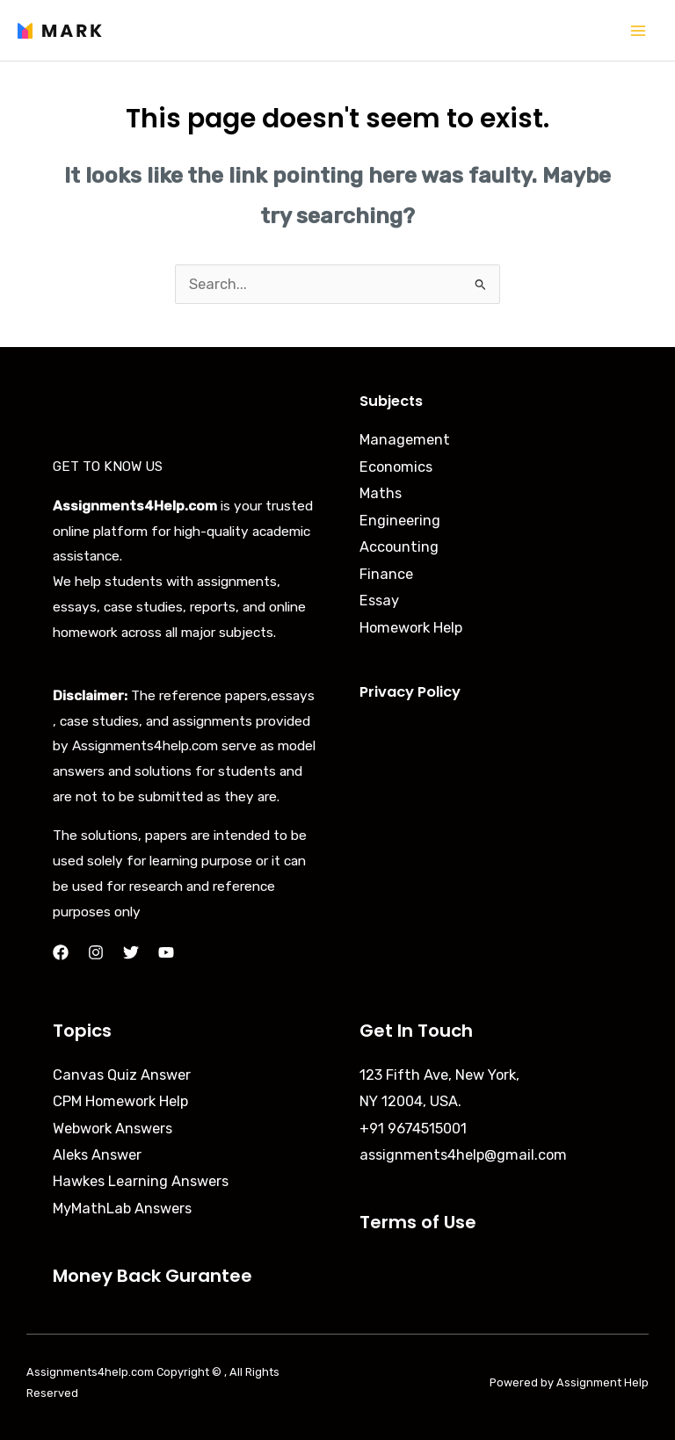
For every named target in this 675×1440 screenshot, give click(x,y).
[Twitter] (131, 952)
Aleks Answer (97, 1155)
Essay (379, 600)
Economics (395, 467)
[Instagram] (96, 952)
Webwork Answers (112, 1128)
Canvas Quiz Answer (122, 1075)
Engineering (399, 520)
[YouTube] (166, 952)
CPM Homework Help (120, 1101)
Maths (380, 493)
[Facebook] (61, 952)
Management (404, 439)
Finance (386, 574)
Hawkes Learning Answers (141, 1181)
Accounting (399, 547)
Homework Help (410, 627)
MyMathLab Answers (122, 1208)
